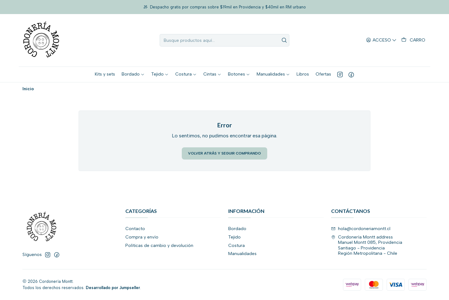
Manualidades (242, 253)
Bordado (237, 228)
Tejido (234, 237)
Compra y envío (141, 237)
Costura (236, 245)
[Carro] (413, 40)
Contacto (135, 228)
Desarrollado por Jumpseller (113, 287)
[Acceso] (381, 40)
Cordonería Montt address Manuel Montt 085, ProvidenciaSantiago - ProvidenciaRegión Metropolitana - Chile (366, 245)
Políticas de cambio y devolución (159, 245)
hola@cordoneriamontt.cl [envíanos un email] (360, 228)
